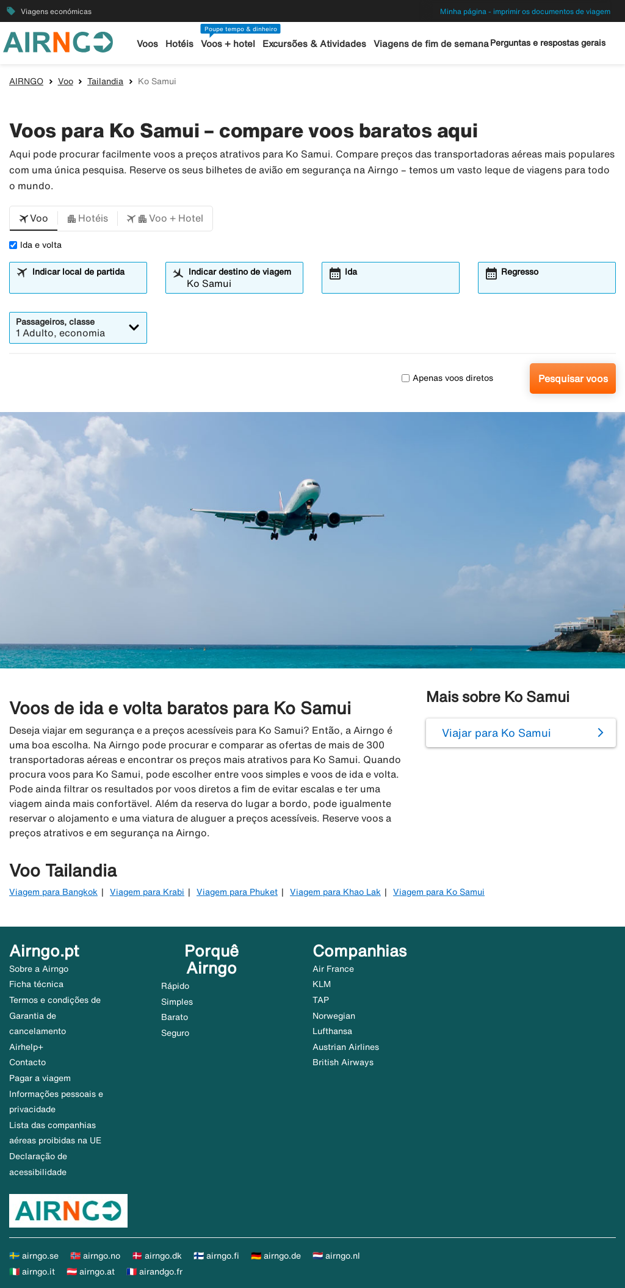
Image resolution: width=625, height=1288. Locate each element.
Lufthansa (332, 1031)
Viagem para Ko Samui (439, 892)
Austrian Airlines (345, 1047)
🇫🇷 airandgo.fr (154, 1271)
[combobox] (85, 283)
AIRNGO (26, 81)
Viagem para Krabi (147, 892)
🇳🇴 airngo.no (95, 1255)
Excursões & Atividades (314, 43)
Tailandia (105, 81)
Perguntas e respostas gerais (547, 42)
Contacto (27, 1062)
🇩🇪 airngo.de (276, 1255)
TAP (320, 1000)
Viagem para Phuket (237, 892)
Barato (174, 1017)
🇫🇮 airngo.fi (216, 1255)
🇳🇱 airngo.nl (336, 1255)
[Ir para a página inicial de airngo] (58, 41)
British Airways (343, 1062)
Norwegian (333, 1015)
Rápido (175, 986)
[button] (33, 218)
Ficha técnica (36, 984)
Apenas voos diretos (447, 378)
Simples (177, 1001)
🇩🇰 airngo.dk (157, 1255)
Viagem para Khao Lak (335, 892)
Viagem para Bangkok (53, 892)
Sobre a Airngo (38, 968)
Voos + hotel (228, 43)
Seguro (175, 1033)
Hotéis (179, 43)
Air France (333, 968)
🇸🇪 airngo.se (34, 1255)
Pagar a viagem (40, 1078)
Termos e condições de (55, 1000)
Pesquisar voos (573, 378)
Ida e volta (35, 245)
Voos (147, 43)
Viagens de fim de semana (431, 43)
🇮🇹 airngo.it (32, 1271)
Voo (65, 81)
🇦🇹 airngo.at (91, 1271)
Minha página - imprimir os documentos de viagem (525, 11)
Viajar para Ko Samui (496, 732)
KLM (321, 984)
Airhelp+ (26, 1047)
